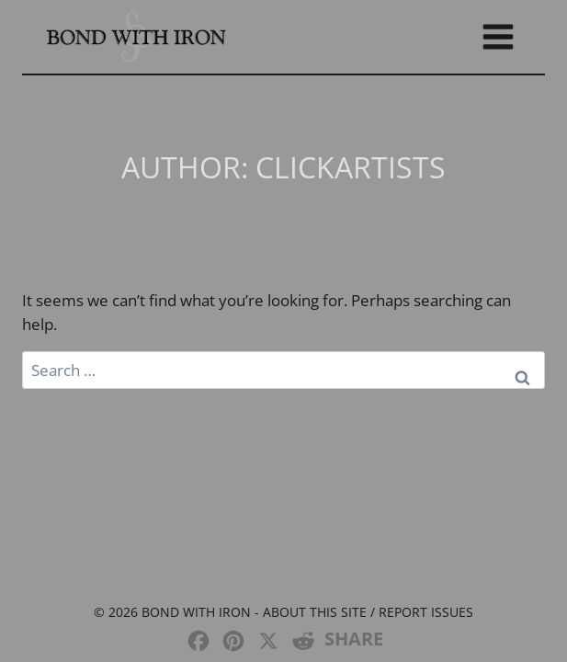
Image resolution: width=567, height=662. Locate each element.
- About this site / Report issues (362, 612)
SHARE (353, 639)
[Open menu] (497, 36)
